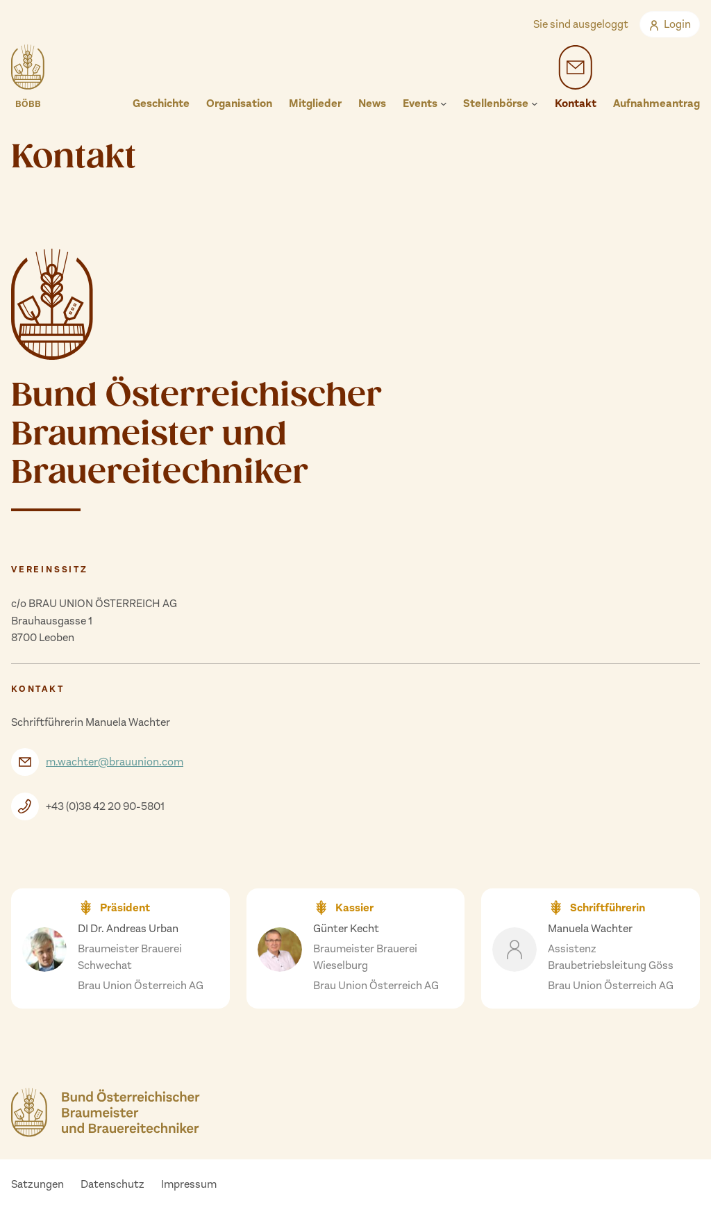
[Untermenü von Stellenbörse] (534, 103)
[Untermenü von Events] (443, 103)
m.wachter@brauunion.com (114, 761)
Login (670, 24)
